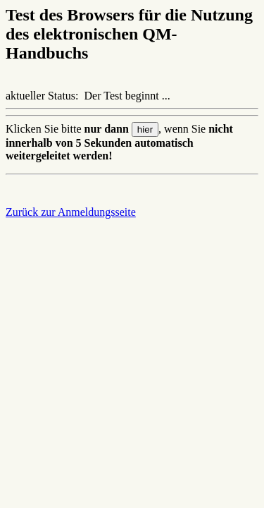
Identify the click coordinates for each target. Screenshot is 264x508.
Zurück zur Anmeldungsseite (71, 212)
